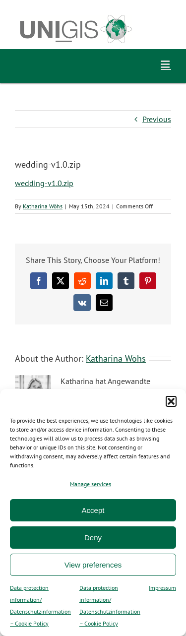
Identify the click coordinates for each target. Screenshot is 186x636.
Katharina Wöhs (42, 206)
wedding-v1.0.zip (44, 183)
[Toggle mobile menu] (166, 64)
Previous (156, 119)
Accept (93, 510)
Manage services (90, 484)
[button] (171, 401)
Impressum (162, 587)
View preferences (93, 565)
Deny (93, 537)
